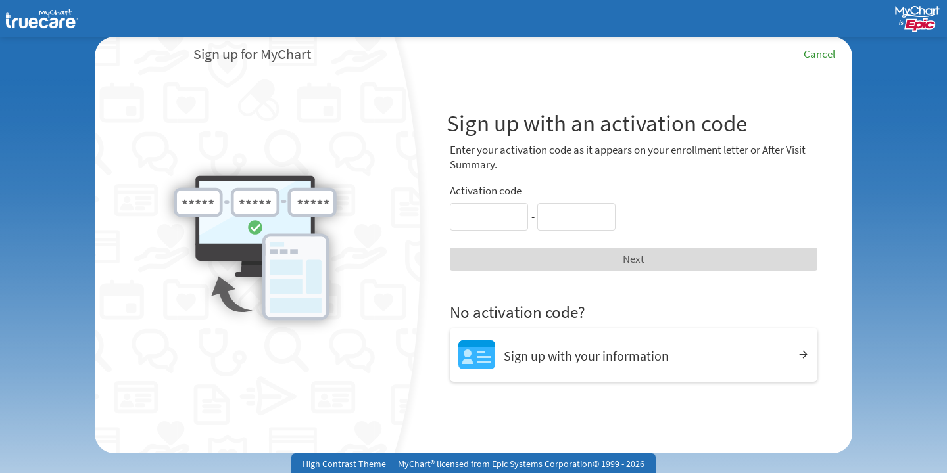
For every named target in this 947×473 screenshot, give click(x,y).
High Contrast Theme (344, 464)
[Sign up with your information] (633, 354)
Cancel (819, 54)
